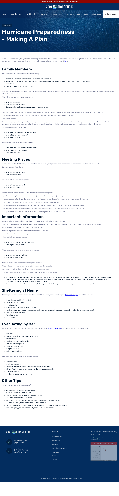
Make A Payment (111, 14)
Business (44, 14)
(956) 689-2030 (95, 14)
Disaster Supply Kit (71, 295)
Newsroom (57, 14)
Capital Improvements (59, 448)
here (65, 61)
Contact (69, 14)
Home (4, 14)
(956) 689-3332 (82, 14)
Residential (31, 14)
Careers (54, 456)
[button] (16, 14)
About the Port (15, 14)
